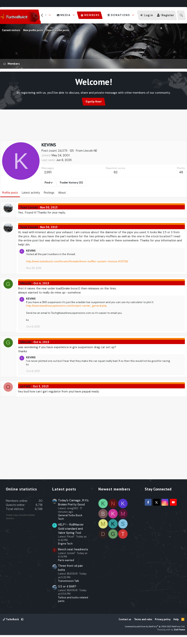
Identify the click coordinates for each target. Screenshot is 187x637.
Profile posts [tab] (10, 192)
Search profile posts (57, 30)
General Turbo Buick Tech (70, 517)
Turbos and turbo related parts (73, 599)
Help (176, 619)
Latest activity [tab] (31, 192)
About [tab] (62, 192)
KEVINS (31, 250)
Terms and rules (143, 619)
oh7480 (25, 386)
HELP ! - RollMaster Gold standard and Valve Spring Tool (71, 529)
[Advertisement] (93, 130)
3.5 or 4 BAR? (67, 586)
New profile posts (33, 30)
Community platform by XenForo (155, 626)
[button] (50, 15)
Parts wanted (66, 560)
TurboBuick (11, 619)
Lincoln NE (90, 151)
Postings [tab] (49, 192)
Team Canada (29, 207)
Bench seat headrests (73, 549)
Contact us (125, 619)
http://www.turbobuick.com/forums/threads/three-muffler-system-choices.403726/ (77, 261)
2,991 (47, 172)
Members (92, 15)
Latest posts (64, 489)
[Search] (181, 15)
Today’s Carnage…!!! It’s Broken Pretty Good (73, 502)
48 (181, 172)
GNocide (25, 283)
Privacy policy (162, 619)
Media (65, 15)
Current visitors (11, 30)
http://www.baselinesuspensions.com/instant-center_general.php (66, 305)
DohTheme (179, 629)
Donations (120, 15)
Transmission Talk (68, 581)
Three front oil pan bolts (70, 568)
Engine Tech (65, 543)
